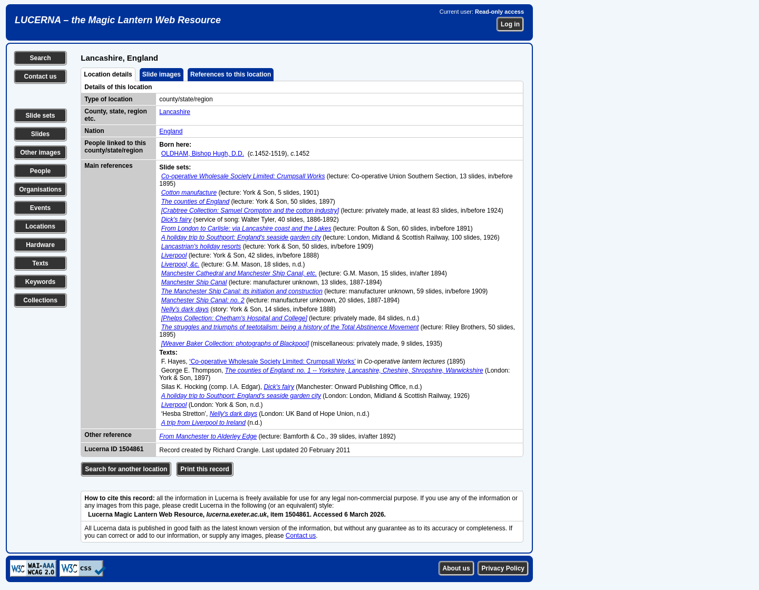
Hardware (40, 245)
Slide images (161, 74)
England (170, 131)
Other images (40, 152)
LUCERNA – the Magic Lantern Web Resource (118, 20)
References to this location (230, 74)
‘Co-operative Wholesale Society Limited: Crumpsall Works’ (272, 361)
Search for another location (126, 469)
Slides (40, 134)
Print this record (204, 469)
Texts (40, 263)
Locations (40, 226)
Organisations (40, 189)
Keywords (40, 282)
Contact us (40, 76)
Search (40, 58)
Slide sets (40, 115)
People (40, 171)
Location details (108, 74)
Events (40, 208)
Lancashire (174, 112)
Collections (40, 300)
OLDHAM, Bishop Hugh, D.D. (202, 153)
